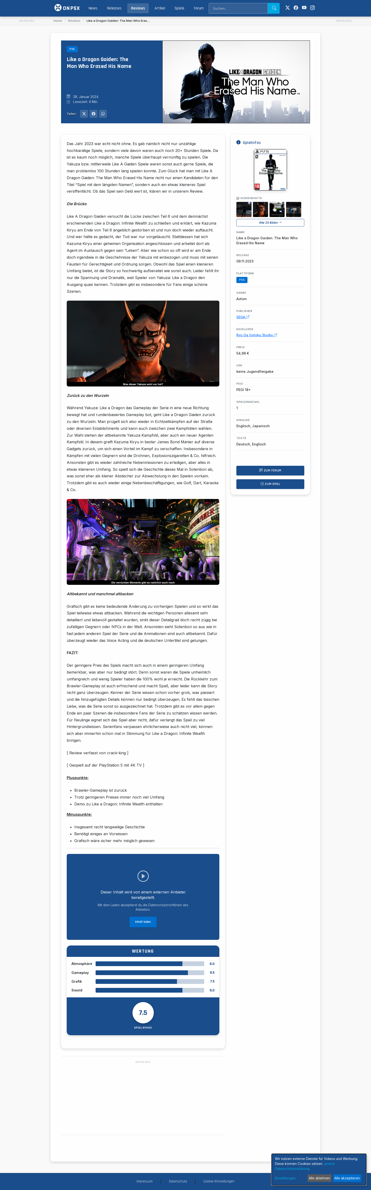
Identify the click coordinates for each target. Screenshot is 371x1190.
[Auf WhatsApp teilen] (103, 114)
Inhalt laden (143, 922)
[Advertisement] (27, 95)
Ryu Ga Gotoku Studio (256, 335)
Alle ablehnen (319, 1178)
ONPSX (67, 8)
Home (57, 20)
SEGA (242, 317)
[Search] (238, 8)
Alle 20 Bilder (270, 222)
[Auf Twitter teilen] (84, 114)
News (92, 8)
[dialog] (319, 1169)
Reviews (138, 8)
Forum (199, 8)
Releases (114, 8)
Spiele (179, 8)
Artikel (160, 8)
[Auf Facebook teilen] (93, 114)
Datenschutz (178, 1181)
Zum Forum (270, 470)
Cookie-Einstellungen (218, 1181)
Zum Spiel (270, 484)
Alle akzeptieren (347, 1178)
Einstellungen (285, 1178)
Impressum (145, 1181)
